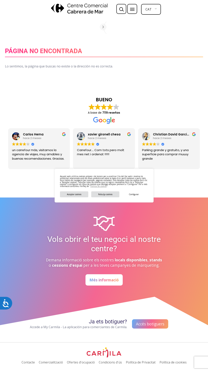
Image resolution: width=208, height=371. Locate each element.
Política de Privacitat (141, 362)
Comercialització (51, 362)
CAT (148, 9)
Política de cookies (98, 186)
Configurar (134, 194)
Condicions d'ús (110, 362)
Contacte (28, 362)
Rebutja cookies (105, 194)
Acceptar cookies (74, 194)
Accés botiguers (150, 324)
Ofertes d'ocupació (81, 362)
